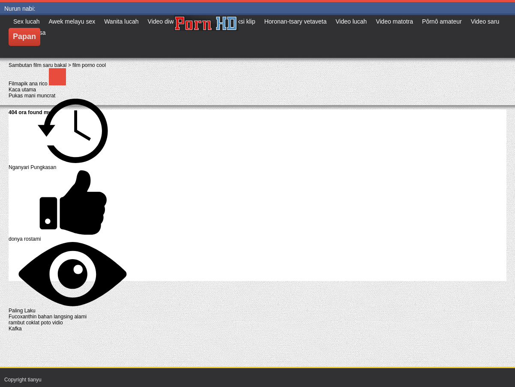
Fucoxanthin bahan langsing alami (48, 317)
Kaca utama (22, 90)
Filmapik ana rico (29, 84)
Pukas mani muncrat (32, 96)
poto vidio (52, 323)
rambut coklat (25, 323)
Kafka (15, 329)
